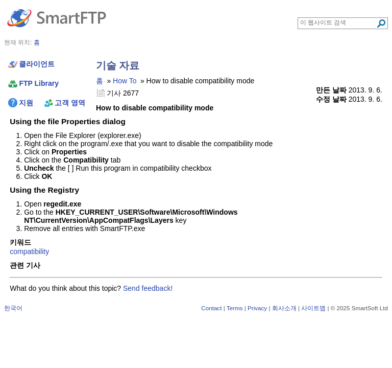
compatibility (29, 251)
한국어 (13, 308)
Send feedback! (148, 288)
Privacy (257, 308)
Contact (211, 308)
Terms (235, 308)
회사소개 (284, 308)
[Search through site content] (338, 22)
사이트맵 (313, 308)
